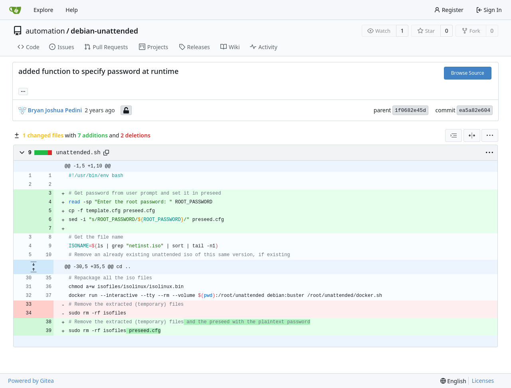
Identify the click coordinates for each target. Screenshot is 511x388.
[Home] (15, 10)
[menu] (489, 135)
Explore (43, 10)
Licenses (483, 380)
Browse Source (467, 73)
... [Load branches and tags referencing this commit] (23, 91)
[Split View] (471, 135)
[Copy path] (106, 152)
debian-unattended (104, 31)
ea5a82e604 (474, 110)
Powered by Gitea (31, 380)
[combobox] (453, 135)
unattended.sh (78, 152)
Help (71, 10)
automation (45, 31)
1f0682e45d (410, 110)
